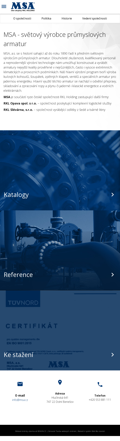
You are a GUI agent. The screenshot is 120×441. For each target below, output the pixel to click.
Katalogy (16, 194)
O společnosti (22, 18)
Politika (46, 18)
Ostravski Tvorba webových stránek (62, 431)
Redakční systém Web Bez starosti (91, 431)
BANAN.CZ (42, 431)
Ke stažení (18, 354)
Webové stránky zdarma (25, 431)
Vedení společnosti (94, 18)
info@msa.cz (20, 400)
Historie (67, 18)
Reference (18, 274)
